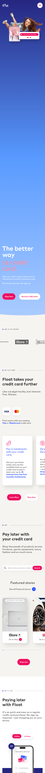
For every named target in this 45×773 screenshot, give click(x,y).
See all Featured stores (22, 589)
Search (37, 568)
